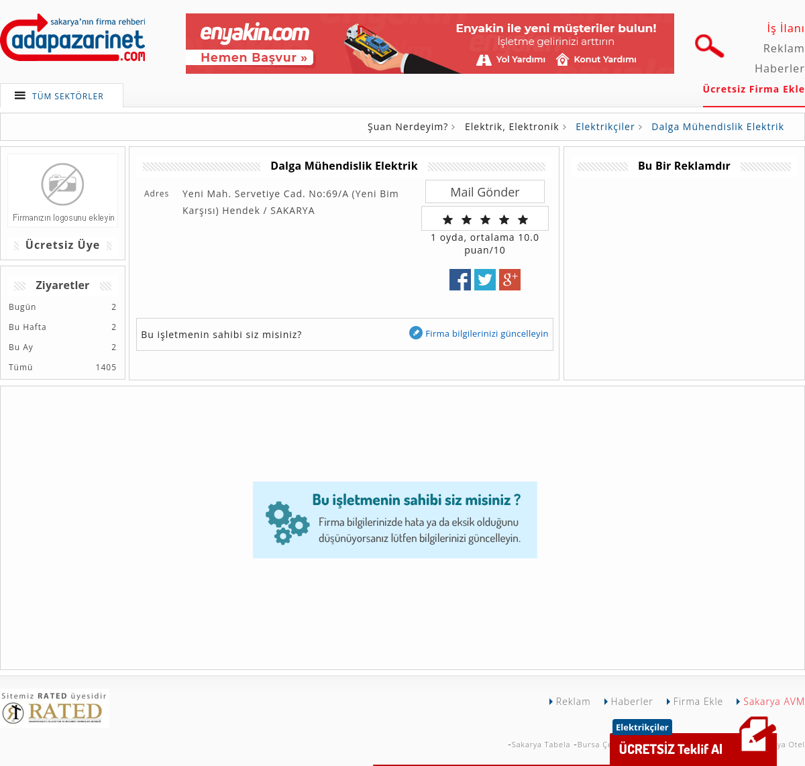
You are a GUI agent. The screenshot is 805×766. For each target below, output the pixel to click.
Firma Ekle (698, 701)
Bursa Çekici (602, 744)
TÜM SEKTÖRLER (68, 96)
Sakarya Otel (780, 744)
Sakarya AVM (774, 701)
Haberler (780, 68)
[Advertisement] (683, 271)
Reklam (784, 48)
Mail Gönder (484, 192)
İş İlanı (786, 28)
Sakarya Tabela (541, 744)
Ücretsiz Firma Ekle (754, 89)
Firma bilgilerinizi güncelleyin (478, 333)
